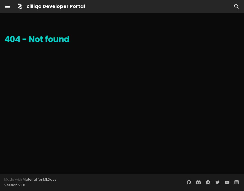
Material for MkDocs (39, 179)
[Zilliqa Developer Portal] (20, 6)
